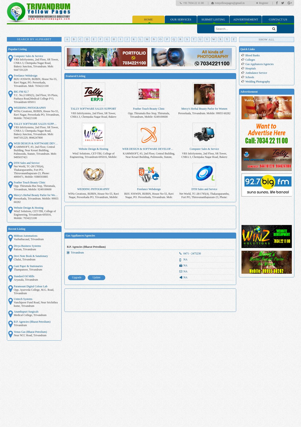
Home (148, 19)
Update (97, 277)
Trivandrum (20, 325)
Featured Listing (75, 76)
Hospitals (250, 68)
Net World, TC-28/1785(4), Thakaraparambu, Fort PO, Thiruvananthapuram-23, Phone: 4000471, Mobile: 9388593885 (32, 171)
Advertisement (245, 19)
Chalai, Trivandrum (24, 259)
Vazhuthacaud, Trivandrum (29, 239)
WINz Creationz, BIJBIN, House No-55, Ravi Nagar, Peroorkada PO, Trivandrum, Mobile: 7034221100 (37, 115)
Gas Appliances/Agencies (80, 235)
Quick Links (247, 49)
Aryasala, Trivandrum (26, 279)
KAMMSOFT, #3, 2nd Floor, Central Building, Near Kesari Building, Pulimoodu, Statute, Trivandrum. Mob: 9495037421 (35, 152)
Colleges (250, 59)
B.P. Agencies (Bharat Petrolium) (32, 321)
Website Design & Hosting (28, 207)
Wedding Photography (257, 81)
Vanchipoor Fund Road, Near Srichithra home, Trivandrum (36, 304)
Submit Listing (213, 19)
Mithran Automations (25, 235)
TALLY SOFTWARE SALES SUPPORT (36, 123)
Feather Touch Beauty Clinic (29, 182)
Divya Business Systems (27, 246)
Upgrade (76, 277)
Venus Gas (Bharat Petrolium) (30, 331)
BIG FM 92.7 (21, 91)
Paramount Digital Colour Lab (30, 286)
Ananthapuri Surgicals (26, 311)
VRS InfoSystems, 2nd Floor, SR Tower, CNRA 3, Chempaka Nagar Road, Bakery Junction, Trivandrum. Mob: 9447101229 (36, 64)
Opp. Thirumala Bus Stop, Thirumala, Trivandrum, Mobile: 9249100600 (35, 187)
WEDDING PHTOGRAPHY (30, 107)
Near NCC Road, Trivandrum (30, 335)
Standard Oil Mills (24, 276)
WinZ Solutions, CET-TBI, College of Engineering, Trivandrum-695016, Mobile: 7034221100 (35, 215)
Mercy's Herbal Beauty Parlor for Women (36, 195)
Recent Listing (16, 229)
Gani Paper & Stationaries (28, 266)
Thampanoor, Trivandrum (28, 269)
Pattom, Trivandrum (25, 249)
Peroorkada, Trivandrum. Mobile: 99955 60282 (36, 200)
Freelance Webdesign (25, 75)
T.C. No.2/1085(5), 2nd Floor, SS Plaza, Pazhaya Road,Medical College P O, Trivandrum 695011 (36, 99)
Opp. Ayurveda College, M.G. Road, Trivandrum (34, 291)
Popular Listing (17, 49)
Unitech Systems (23, 299)
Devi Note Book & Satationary (31, 256)
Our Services (180, 19)
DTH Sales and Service (27, 163)
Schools (249, 77)
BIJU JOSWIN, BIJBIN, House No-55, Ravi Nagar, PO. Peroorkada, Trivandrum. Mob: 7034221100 (35, 82)
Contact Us (278, 19)
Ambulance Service (256, 72)
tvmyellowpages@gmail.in (229, 3)
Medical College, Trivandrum (30, 315)
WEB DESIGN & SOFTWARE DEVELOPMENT (36, 143)
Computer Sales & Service (28, 56)
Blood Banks (252, 55)
